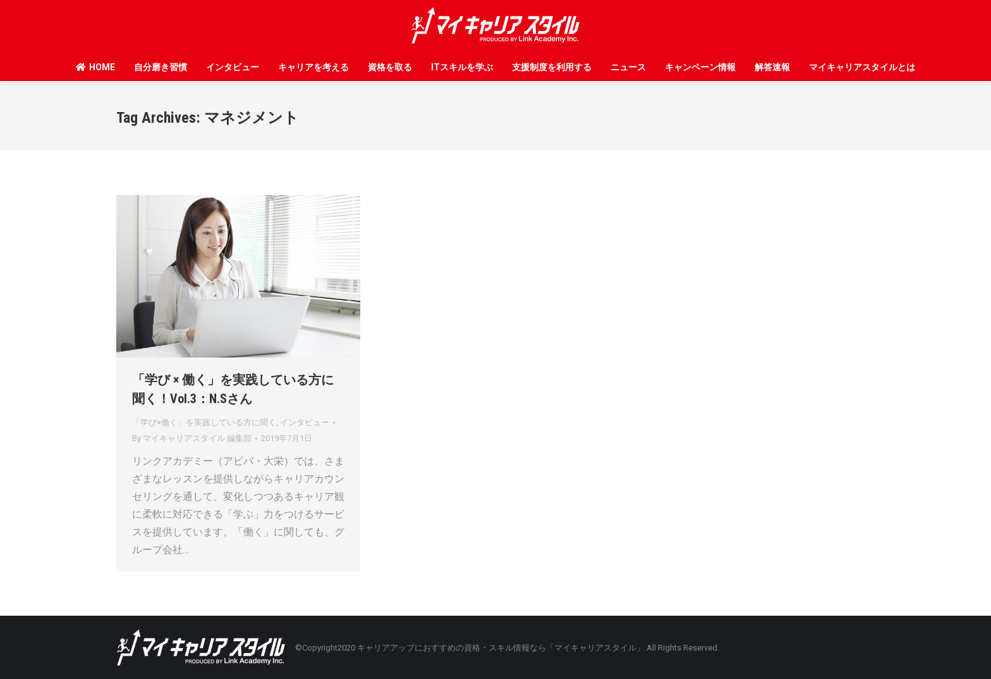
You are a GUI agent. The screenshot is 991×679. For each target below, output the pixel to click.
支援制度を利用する (552, 67)
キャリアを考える (313, 67)
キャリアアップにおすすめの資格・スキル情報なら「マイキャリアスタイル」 (501, 647)
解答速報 (772, 67)
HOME (95, 67)
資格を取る (390, 67)
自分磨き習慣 (160, 67)
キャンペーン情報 (700, 67)
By (192, 438)
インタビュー (232, 67)
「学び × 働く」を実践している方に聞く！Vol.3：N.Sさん (233, 389)
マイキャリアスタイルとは (862, 67)
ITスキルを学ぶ (462, 67)
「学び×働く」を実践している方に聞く (204, 422)
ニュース (628, 67)
